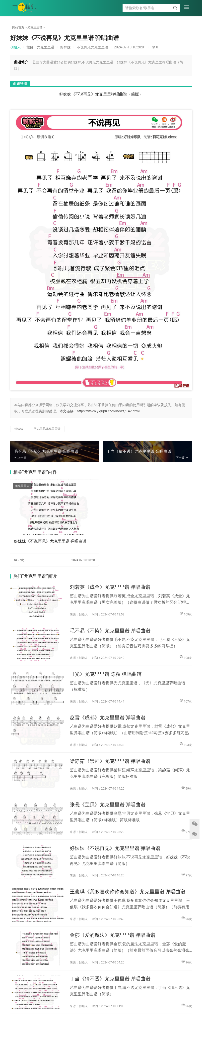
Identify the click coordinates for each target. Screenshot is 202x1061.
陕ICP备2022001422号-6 (137, 1052)
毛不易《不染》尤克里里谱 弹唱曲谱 (110, 632)
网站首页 (18, 27)
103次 (186, 747)
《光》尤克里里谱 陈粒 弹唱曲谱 (106, 676)
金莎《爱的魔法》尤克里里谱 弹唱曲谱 (113, 942)
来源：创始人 (79, 615)
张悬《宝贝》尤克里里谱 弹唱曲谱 (108, 809)
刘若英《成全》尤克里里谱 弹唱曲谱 (110, 587)
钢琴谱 (60, 1045)
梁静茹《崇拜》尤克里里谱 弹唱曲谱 (110, 765)
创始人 (15, 47)
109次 (186, 614)
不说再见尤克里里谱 (92, 47)
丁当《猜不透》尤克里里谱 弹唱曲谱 (110, 987)
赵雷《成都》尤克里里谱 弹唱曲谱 (108, 720)
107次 (186, 703)
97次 (19, 560)
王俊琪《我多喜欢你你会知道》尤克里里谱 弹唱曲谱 (128, 898)
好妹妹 (65, 47)
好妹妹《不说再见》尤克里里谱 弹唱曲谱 (50, 541)
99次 (186, 791)
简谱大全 (103, 1045)
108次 (186, 658)
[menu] (186, 7)
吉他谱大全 (80, 1045)
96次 (186, 925)
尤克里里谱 (34, 27)
